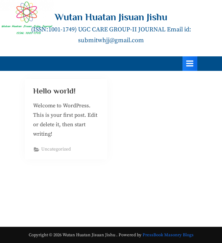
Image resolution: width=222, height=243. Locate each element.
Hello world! (54, 90)
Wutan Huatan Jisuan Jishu (111, 16)
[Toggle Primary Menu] (189, 63)
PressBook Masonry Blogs (168, 235)
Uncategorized (56, 149)
